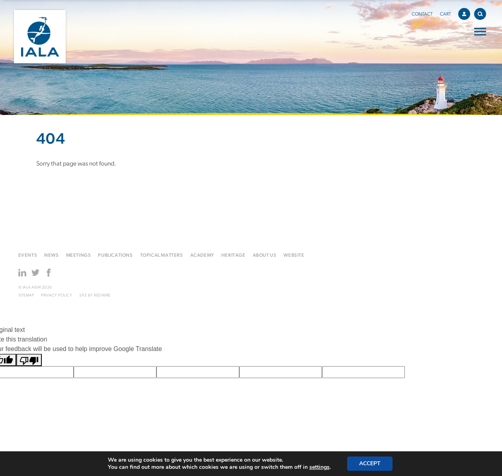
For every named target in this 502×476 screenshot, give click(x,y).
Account (466, 12)
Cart (445, 14)
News (51, 255)
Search (482, 12)
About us (265, 255)
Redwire (102, 295)
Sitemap (26, 295)
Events (27, 255)
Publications (115, 255)
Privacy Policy (56, 295)
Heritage (233, 255)
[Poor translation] (29, 360)
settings (319, 467)
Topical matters (161, 255)
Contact (422, 14)
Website (293, 255)
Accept (370, 463)
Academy (202, 255)
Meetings (78, 255)
